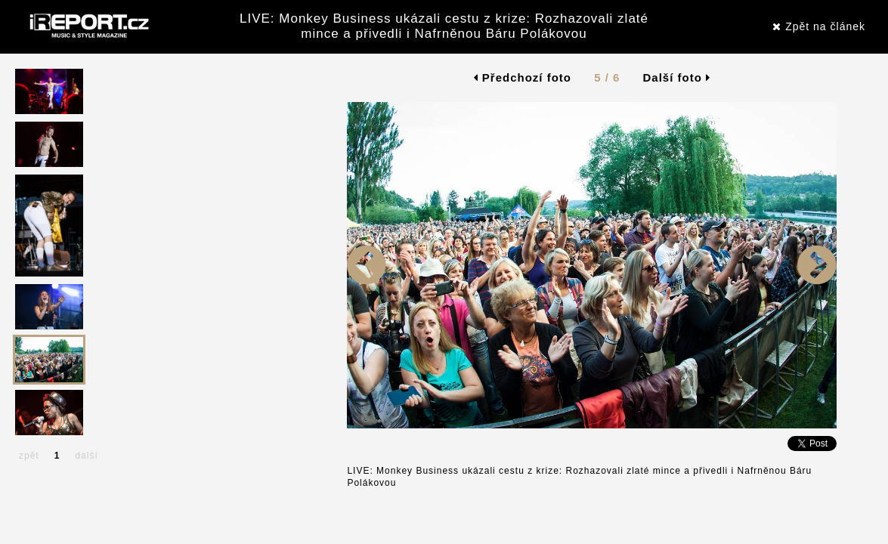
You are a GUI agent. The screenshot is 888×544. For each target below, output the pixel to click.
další (86, 455)
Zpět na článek (818, 26)
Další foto (677, 77)
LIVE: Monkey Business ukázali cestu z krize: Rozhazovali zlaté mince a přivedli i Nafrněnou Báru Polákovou (444, 26)
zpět (29, 455)
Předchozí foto (522, 77)
